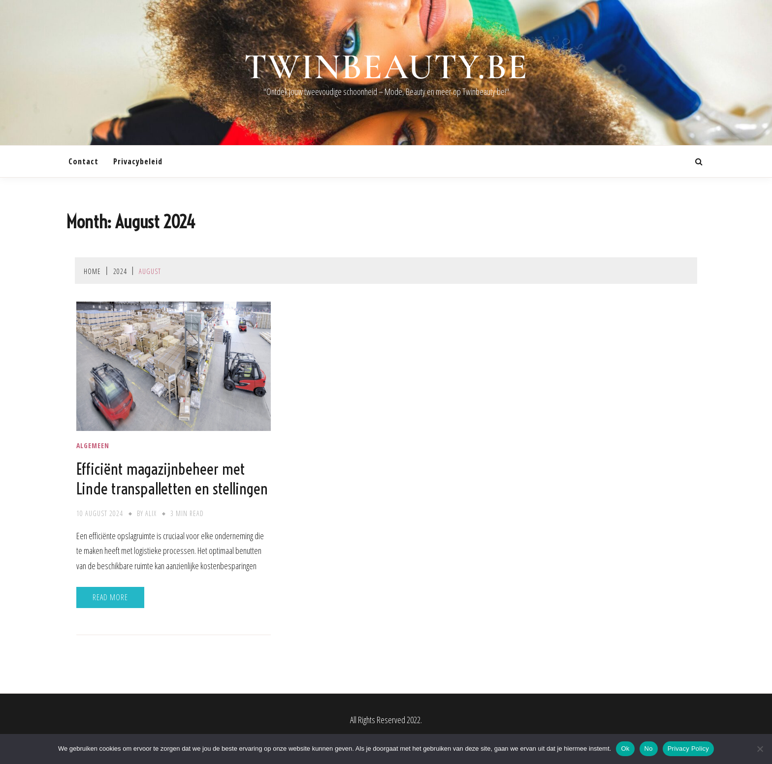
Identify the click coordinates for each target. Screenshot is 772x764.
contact (83, 161)
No (648, 748)
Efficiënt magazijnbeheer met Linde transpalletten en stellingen (172, 478)
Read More (110, 597)
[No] (760, 749)
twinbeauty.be (386, 67)
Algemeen (92, 445)
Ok (625, 748)
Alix (151, 513)
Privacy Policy (688, 748)
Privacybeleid (137, 161)
